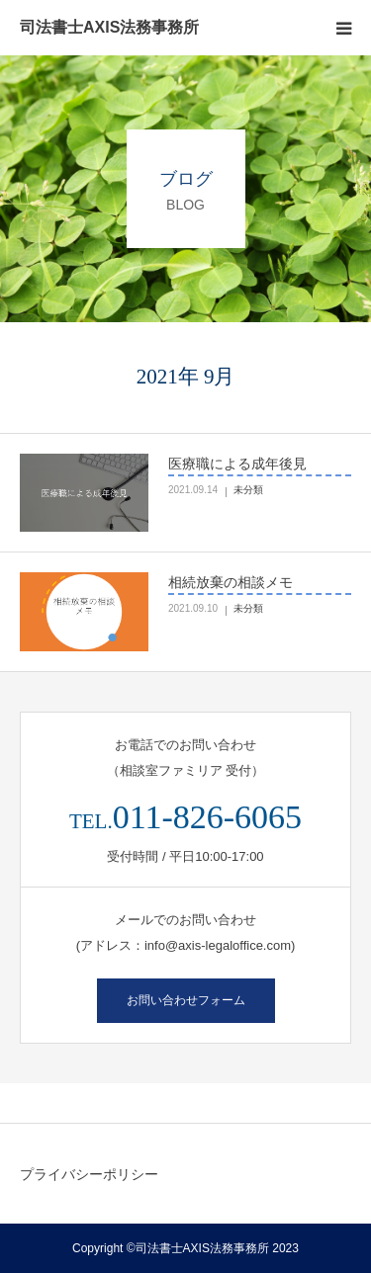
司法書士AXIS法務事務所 (109, 28)
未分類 (248, 489)
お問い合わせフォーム (186, 1000)
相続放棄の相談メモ (230, 582)
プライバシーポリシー (89, 1174)
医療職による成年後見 (237, 463)
